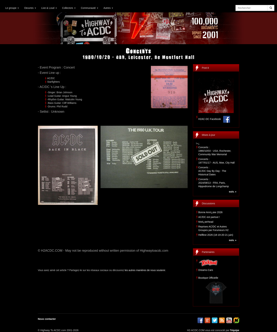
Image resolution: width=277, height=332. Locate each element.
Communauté (89, 8)
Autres (108, 8)
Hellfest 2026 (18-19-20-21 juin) (215, 234)
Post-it (205, 67)
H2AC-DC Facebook (209, 119)
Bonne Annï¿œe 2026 (210, 212)
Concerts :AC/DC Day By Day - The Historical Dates (212, 171)
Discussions (208, 203)
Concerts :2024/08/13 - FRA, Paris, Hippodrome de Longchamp (213, 183)
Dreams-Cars (205, 270)
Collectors (69, 8)
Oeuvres (30, 8)
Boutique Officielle (208, 277)
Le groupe (12, 8)
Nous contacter (47, 319)
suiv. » (232, 191)
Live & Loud (49, 8)
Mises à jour (208, 135)
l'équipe (234, 330)
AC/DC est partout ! (209, 217)
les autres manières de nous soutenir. (145, 270)
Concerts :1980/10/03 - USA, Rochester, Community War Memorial (214, 151)
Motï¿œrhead (205, 221)
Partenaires (208, 252)
